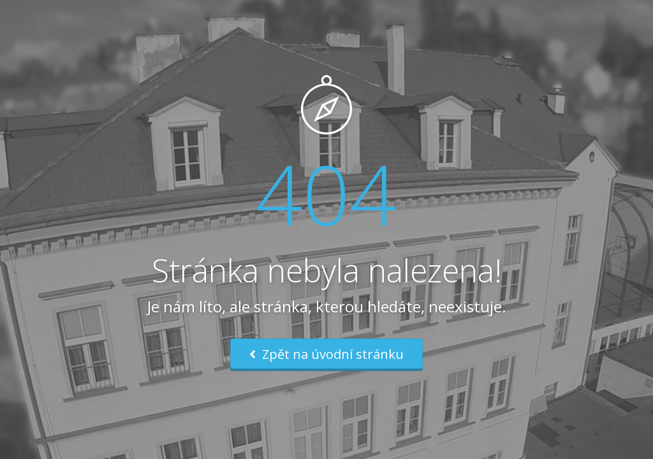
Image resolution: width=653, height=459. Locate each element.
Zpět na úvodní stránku (326, 354)
